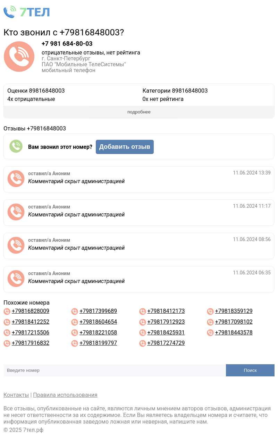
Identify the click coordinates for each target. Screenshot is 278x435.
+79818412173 (166, 311)
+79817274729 (166, 343)
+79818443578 (234, 332)
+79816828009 (30, 311)
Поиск (250, 370)
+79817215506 (30, 332)
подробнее (139, 111)
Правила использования (65, 395)
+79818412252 (30, 321)
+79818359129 (234, 311)
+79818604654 (98, 321)
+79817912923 (166, 321)
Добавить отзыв (124, 146)
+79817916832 (30, 343)
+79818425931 (166, 332)
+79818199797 (98, 343)
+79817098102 (234, 321)
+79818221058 (98, 332)
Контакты (16, 395)
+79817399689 (98, 311)
